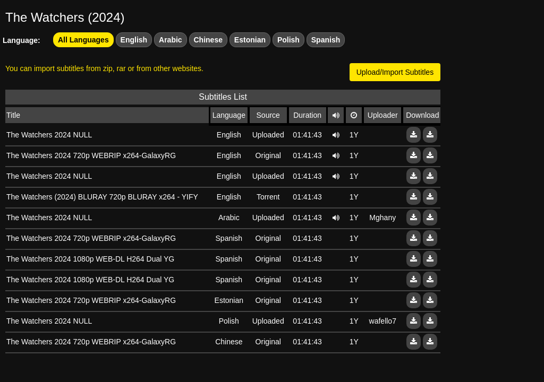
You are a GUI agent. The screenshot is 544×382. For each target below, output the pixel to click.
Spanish (325, 40)
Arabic (170, 40)
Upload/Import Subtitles (395, 72)
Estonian (250, 40)
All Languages (83, 40)
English (134, 40)
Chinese (208, 40)
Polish (288, 40)
